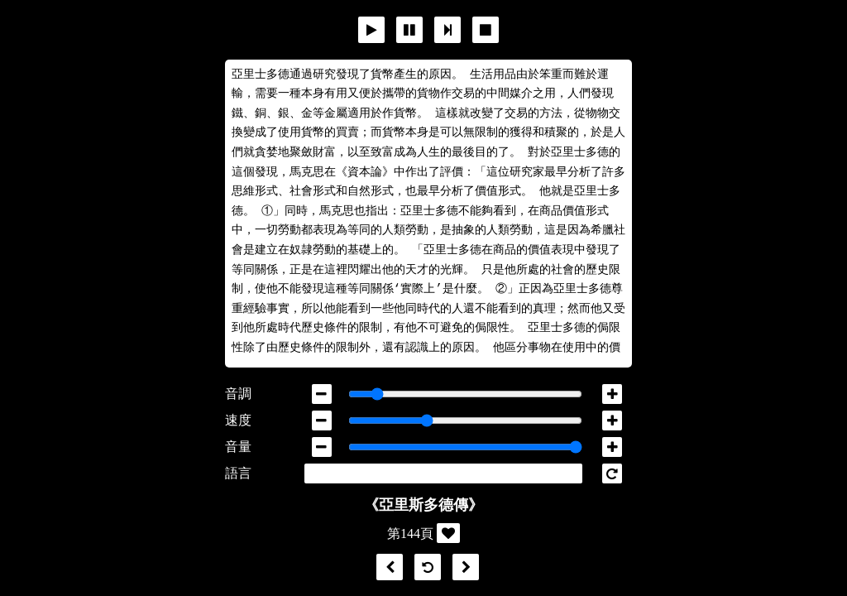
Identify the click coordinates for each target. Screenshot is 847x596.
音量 (238, 447)
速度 (238, 420)
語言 (238, 473)
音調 (238, 394)
